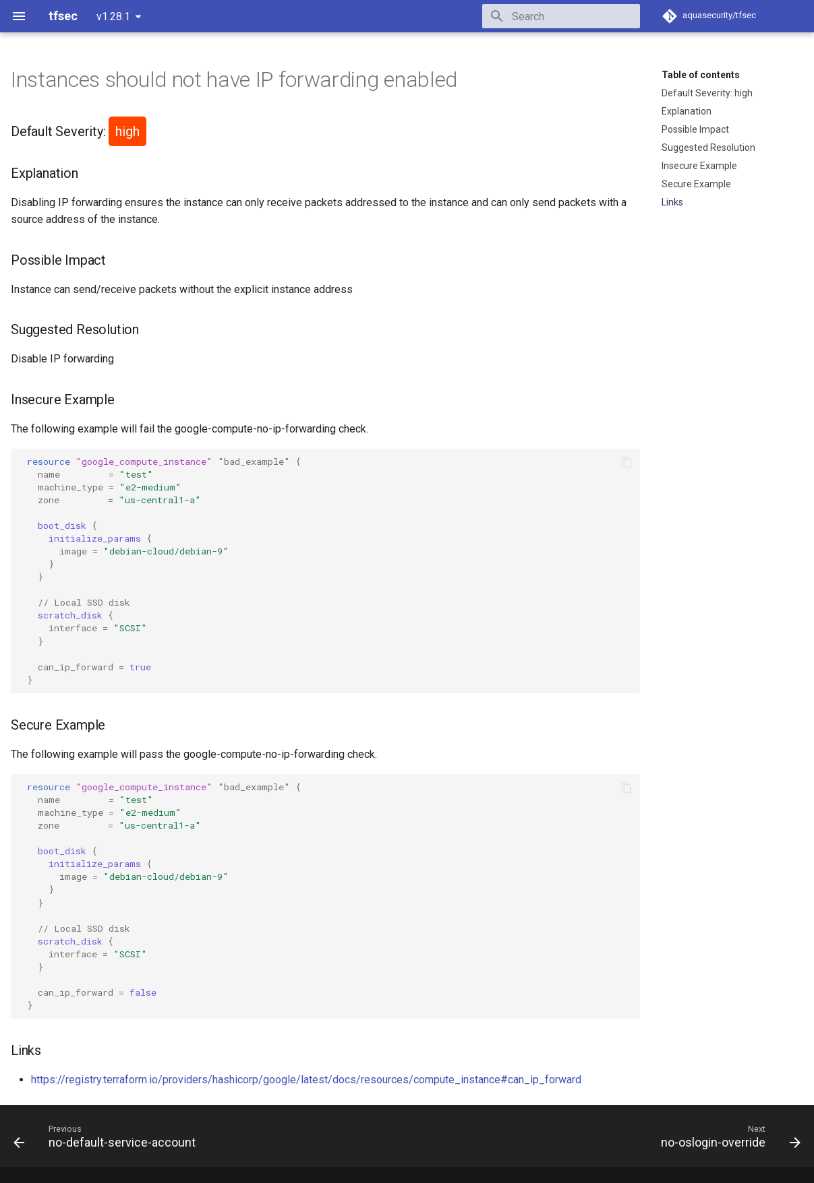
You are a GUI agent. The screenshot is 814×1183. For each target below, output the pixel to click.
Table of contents (701, 74)
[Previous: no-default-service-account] (108, 1136)
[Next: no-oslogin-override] (727, 1136)
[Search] (561, 16)
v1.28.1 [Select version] (113, 16)
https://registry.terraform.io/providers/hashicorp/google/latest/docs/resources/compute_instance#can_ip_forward (306, 1079)
